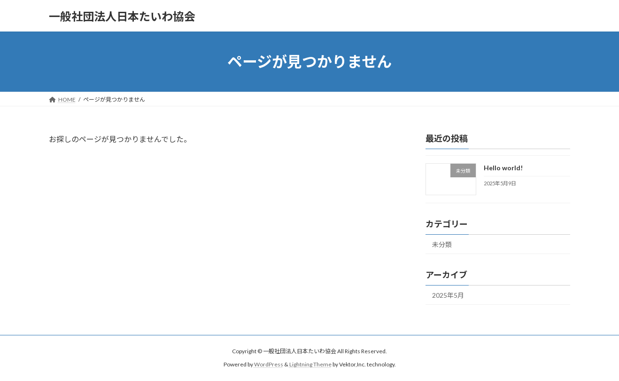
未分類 (442, 244)
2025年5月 (448, 295)
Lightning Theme (310, 364)
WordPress (268, 364)
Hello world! (503, 168)
